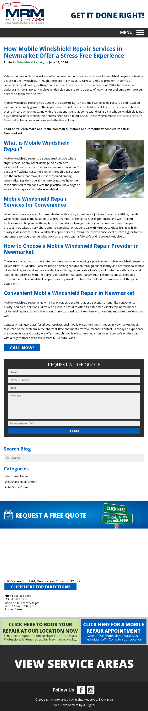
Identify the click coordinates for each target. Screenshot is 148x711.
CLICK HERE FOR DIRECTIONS (41, 587)
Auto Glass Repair (17, 487)
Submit (74, 431)
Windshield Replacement (21, 482)
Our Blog (107, 699)
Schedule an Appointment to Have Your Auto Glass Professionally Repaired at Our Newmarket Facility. (40, 631)
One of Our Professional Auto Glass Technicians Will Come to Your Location (113, 631)
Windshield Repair (30, 62)
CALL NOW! (22, 347)
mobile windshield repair (76, 85)
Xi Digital (89, 705)
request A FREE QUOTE (45, 514)
